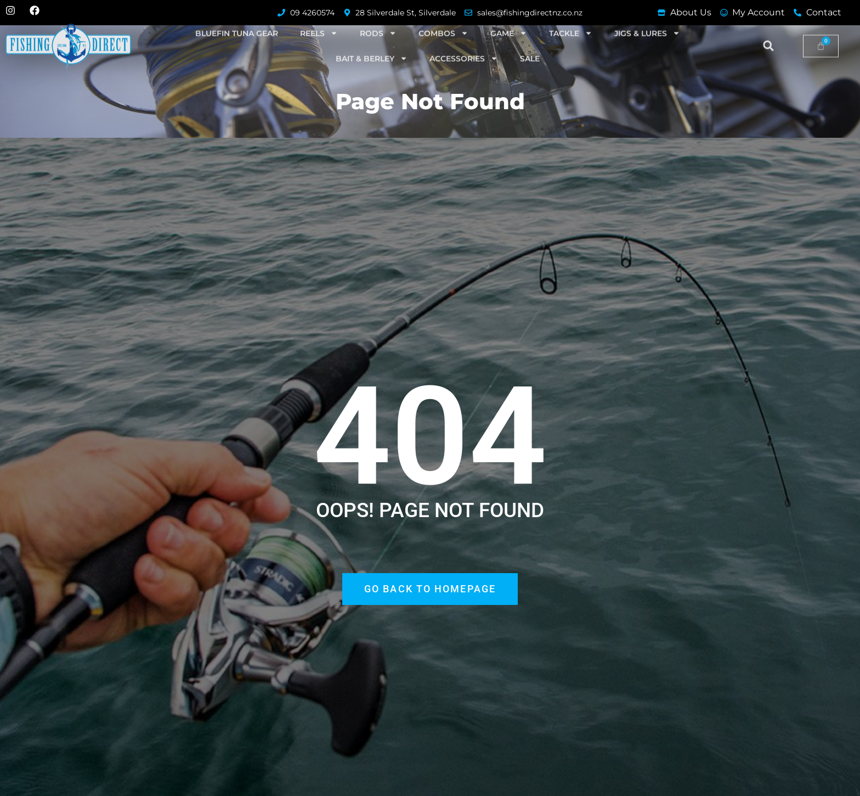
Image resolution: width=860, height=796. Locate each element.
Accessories (463, 42)
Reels (319, 17)
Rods (378, 17)
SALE (530, 43)
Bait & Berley (372, 42)
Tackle (570, 17)
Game (508, 17)
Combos (443, 17)
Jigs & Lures (647, 17)
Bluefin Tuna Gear (236, 18)
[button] (768, 30)
